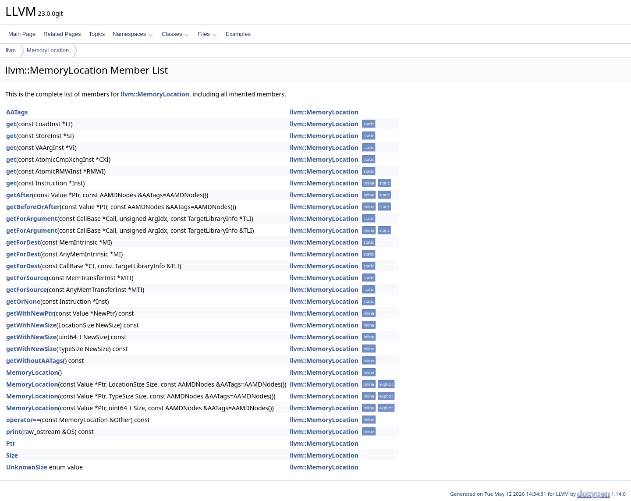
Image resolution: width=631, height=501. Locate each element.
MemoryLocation (48, 50)
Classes (175, 34)
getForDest (23, 242)
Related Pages (62, 34)
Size (12, 455)
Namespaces (132, 34)
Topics (97, 34)
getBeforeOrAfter (33, 207)
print (13, 431)
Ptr (10, 443)
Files (207, 34)
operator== (23, 420)
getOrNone (23, 301)
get (11, 124)
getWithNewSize (31, 325)
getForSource (26, 278)
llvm (11, 50)
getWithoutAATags (34, 360)
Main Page (21, 34)
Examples (238, 34)
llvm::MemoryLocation (155, 94)
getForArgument (31, 218)
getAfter (19, 195)
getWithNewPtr (30, 313)
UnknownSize (26, 467)
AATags (17, 112)
